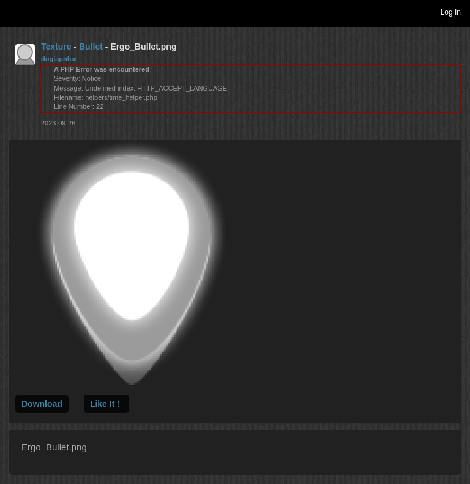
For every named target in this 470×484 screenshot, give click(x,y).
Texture (56, 46)
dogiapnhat (59, 58)
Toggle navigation (14, 11)
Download (41, 404)
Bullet (91, 46)
